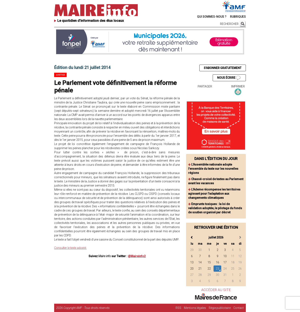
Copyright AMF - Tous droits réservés (87, 308)
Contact (238, 308)
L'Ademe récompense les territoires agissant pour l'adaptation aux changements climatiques (214, 193)
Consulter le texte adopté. (70, 247)
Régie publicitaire (220, 308)
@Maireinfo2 (137, 256)
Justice (60, 75)
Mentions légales (195, 308)
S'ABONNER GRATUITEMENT (222, 68)
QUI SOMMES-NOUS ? (211, 16)
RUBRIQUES (238, 16)
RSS (178, 308)
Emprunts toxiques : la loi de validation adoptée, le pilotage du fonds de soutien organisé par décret (215, 208)
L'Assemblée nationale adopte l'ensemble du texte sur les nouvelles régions (213, 168)
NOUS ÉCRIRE (228, 78)
